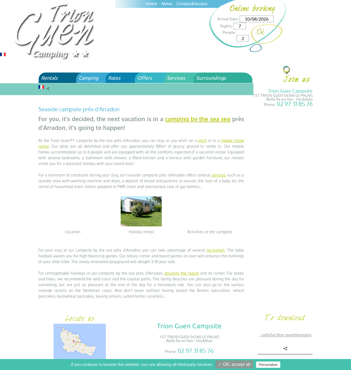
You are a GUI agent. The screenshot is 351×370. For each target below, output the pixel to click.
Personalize (268, 365)
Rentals (49, 78)
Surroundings (211, 78)
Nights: (226, 25)
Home (151, 3)
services (218, 175)
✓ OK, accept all (234, 364)
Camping (88, 78)
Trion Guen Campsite (290, 90)
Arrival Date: (228, 18)
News (166, 3)
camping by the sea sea (197, 119)
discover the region (182, 273)
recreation (215, 250)
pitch (202, 140)
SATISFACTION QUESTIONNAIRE (287, 334)
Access (200, 3)
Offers (144, 78)
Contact (183, 3)
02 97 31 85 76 (295, 103)
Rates (114, 78)
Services (176, 78)
